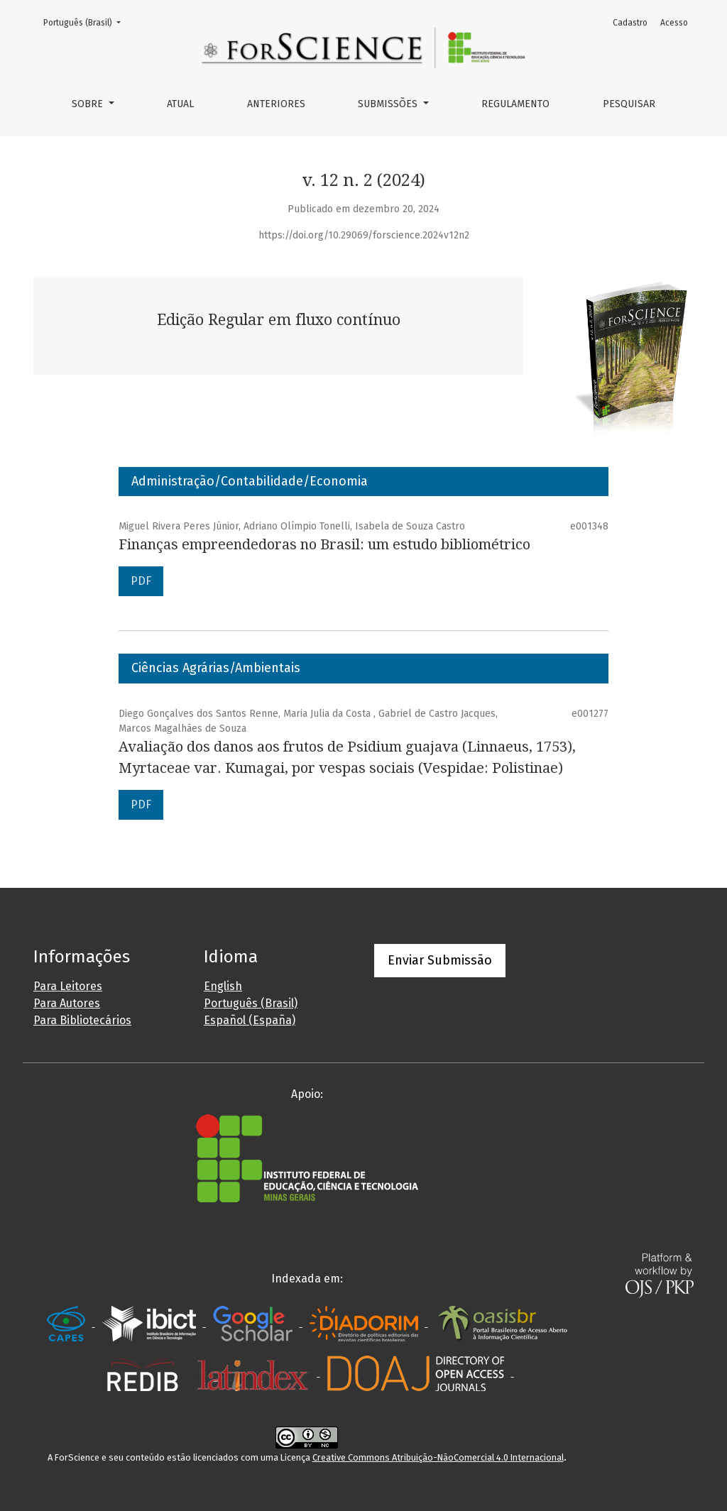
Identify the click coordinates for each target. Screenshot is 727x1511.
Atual (180, 104)
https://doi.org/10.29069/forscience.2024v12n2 (363, 235)
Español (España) (249, 1020)
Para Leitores (67, 986)
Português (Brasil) (86, 22)
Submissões (389, 104)
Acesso (674, 23)
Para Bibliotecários (82, 1020)
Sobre (89, 104)
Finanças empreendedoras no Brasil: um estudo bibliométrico (324, 544)
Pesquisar (629, 104)
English (223, 986)
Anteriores (276, 104)
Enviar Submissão (440, 960)
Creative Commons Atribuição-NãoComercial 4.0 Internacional (438, 1457)
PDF (141, 581)
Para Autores (66, 1003)
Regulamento (515, 104)
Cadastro (630, 23)
